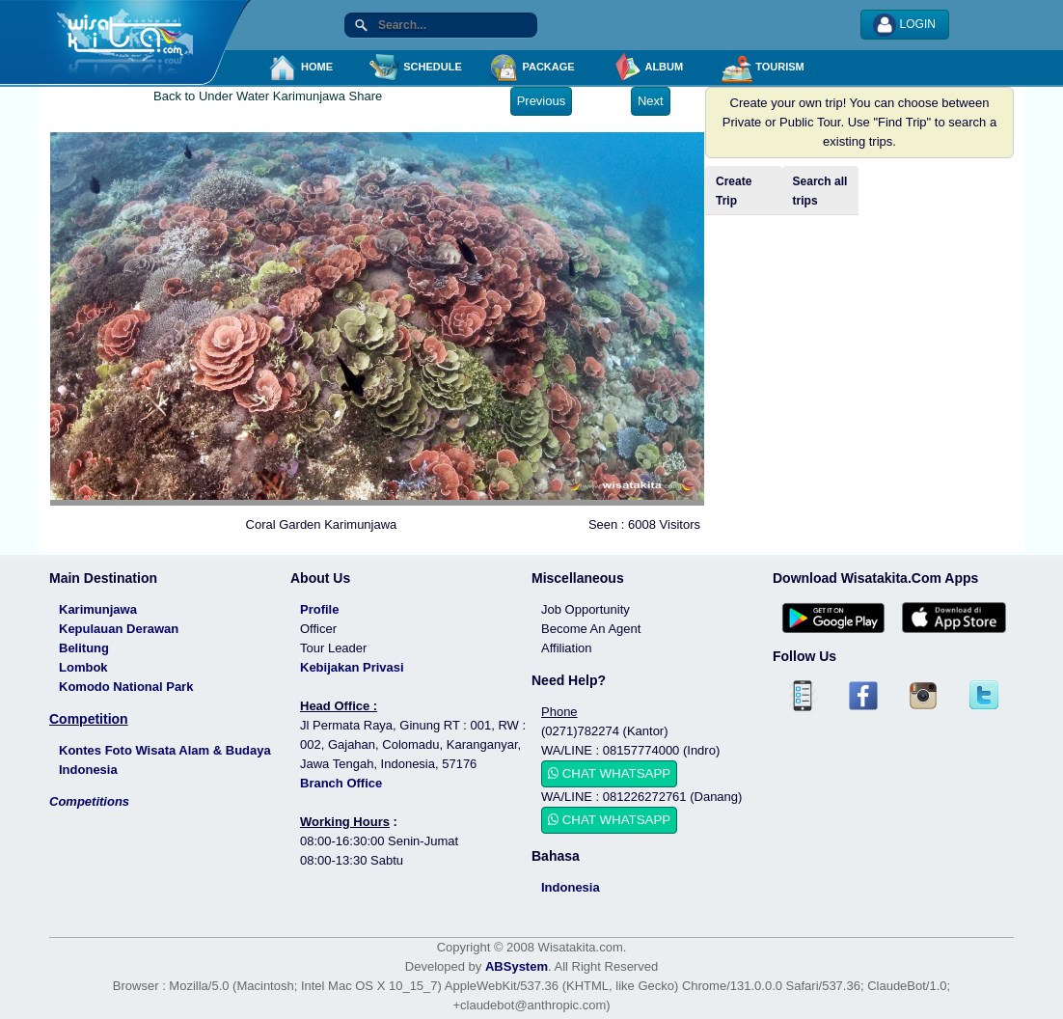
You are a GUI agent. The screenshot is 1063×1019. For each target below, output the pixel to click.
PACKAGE (531, 67)
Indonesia (570, 887)
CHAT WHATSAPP (609, 773)
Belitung (84, 648)
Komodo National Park (126, 686)
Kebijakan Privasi (352, 667)
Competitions (89, 801)
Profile (319, 609)
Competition (88, 719)
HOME (300, 67)
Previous (541, 101)
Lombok (83, 667)
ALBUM (647, 67)
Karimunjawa (98, 609)
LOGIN (904, 25)
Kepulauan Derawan (118, 628)
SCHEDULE (415, 67)
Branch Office (341, 783)
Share (366, 96)
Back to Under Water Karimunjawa (249, 96)
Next (651, 101)
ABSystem (516, 966)
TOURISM (763, 67)
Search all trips (820, 191)
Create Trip (733, 191)
